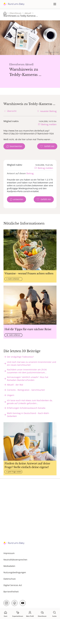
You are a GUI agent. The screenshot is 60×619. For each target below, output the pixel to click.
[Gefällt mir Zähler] (47, 146)
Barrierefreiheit (11, 591)
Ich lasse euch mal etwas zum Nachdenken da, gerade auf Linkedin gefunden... (30, 402)
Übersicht (11, 111)
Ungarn (10, 395)
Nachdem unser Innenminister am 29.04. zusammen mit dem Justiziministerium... (27, 371)
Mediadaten (9, 566)
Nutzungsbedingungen (14, 572)
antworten (18, 199)
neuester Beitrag (48, 111)
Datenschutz (9, 578)
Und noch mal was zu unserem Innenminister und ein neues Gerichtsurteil (31, 363)
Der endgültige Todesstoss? (20, 356)
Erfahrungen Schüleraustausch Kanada (26, 408)
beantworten (16, 146)
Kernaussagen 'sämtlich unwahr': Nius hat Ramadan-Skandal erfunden (27, 378)
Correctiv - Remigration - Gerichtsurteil (26, 390)
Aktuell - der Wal (15, 384)
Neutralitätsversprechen (15, 559)
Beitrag (30, 173)
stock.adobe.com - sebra (52, 52)
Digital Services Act (12, 585)
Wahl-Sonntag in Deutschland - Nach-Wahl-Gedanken (28, 414)
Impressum (9, 553)
